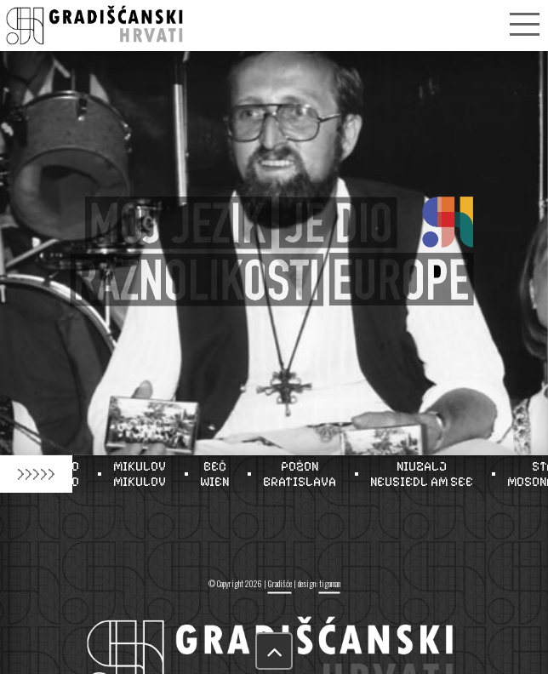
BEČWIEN (217, 474)
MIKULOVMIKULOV (143, 474)
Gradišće (280, 583)
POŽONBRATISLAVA (303, 474)
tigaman (329, 583)
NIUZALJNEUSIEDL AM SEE (425, 474)
